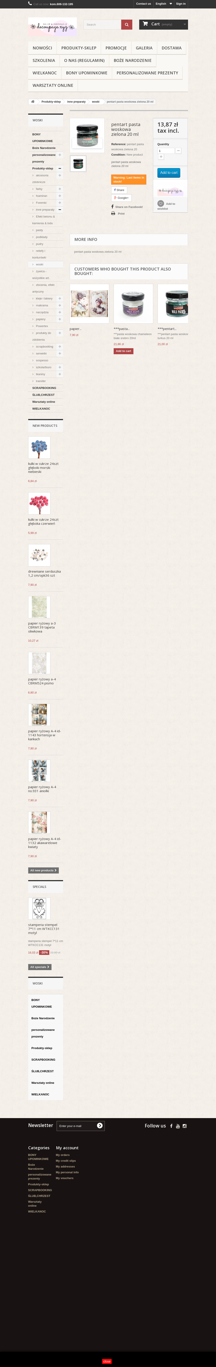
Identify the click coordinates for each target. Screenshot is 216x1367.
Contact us (143, 3)
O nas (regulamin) (84, 60)
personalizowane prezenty (147, 72)
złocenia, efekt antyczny (43, 288)
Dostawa (172, 48)
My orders (63, 1155)
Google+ (121, 197)
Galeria (144, 48)
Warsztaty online (53, 85)
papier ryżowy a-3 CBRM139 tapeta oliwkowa (42, 627)
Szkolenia (44, 60)
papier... (75, 328)
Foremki (41, 202)
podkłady (41, 237)
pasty (39, 230)
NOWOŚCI (42, 48)
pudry (39, 244)
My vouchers (64, 1178)
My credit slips (66, 1160)
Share (119, 190)
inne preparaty (45, 209)
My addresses (65, 1166)
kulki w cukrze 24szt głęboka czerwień (43, 521)
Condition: (118, 154)
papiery (40, 319)
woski (39, 264)
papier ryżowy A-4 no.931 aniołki (42, 789)
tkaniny (40, 374)
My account (67, 1147)
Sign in (181, 3)
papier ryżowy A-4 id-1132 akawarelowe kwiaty (44, 842)
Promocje (116, 48)
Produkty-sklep (78, 48)
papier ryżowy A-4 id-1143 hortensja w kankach (44, 735)
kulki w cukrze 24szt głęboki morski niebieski (43, 467)
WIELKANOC (45, 72)
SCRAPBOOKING (44, 388)
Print (121, 213)
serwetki (41, 353)
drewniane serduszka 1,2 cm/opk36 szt (44, 573)
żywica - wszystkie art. (41, 275)
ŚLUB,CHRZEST (43, 395)
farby (39, 189)
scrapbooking (44, 346)
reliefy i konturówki (39, 254)
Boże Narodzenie (133, 60)
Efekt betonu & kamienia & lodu (43, 220)
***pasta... (122, 328)
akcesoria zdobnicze (40, 179)
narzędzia (42, 312)
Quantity (163, 144)
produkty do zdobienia (41, 336)
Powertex (41, 326)
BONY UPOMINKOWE (86, 72)
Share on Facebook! (129, 207)
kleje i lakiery (44, 298)
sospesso (41, 360)
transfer (40, 381)
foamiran (41, 195)
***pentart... (167, 328)
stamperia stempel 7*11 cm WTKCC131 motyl (44, 928)
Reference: (118, 144)
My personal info (67, 1172)
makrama (41, 305)
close (107, 1361)
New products (45, 425)
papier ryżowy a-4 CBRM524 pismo (42, 681)
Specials (39, 887)
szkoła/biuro (43, 367)
